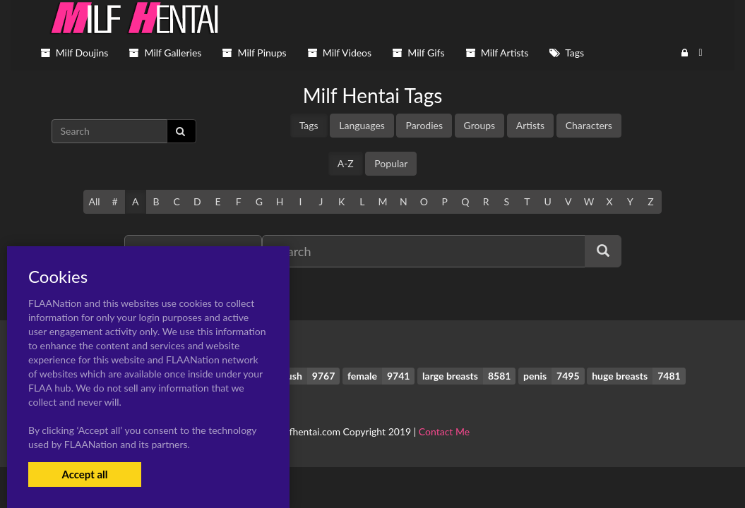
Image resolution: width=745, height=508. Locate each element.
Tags (308, 125)
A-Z (346, 163)
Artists (530, 125)
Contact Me (444, 431)
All (94, 201)
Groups (480, 125)
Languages (362, 125)
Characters (589, 125)
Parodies (424, 125)
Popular (390, 163)
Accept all (84, 474)
